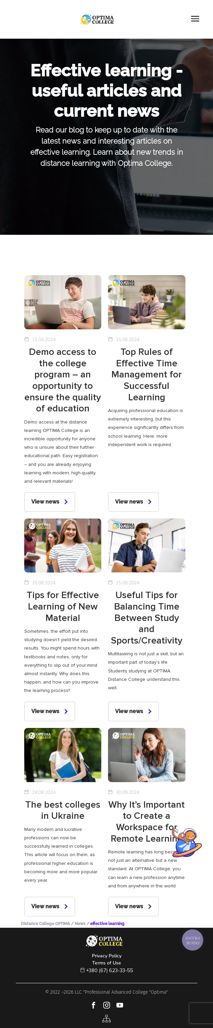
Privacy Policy (106, 956)
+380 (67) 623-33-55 (109, 970)
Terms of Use (106, 963)
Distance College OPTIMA (45, 923)
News (80, 923)
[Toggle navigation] (195, 19)
